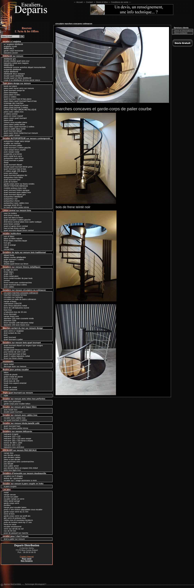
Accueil (79, 2)
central (6, 280)
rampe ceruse (9, 495)
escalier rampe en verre (13, 499)
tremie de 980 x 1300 (12, 443)
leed (4, 335)
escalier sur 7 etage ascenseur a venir (19, 480)
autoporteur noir (10, 199)
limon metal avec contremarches (17, 282)
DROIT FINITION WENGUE (15, 186)
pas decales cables (11, 457)
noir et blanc (8, 236)
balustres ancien (10, 53)
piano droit (7, 120)
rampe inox (7, 453)
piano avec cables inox (12, 112)
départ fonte (8, 255)
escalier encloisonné (11, 526)
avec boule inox (9, 410)
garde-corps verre (10, 503)
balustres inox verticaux (13, 447)
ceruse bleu (8, 249)
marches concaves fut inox (14, 295)
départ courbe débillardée (14, 257)
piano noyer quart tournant (14, 118)
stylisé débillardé (10, 72)
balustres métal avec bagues (15, 63)
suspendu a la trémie (12, 154)
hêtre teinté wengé (11, 501)
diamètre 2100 (9, 320)
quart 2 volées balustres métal (16, 356)
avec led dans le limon (12, 217)
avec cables (8, 287)
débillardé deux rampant (13, 74)
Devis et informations (183, 30)
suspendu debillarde (11, 69)
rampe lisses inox (10, 316)
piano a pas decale (11, 459)
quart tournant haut (11, 179)
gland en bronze (10, 379)
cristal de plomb (9, 374)
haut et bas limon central (13, 228)
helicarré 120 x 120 (11, 436)
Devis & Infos (102, 2)
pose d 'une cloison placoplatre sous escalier (22, 509)
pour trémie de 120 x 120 (13, 352)
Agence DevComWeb (12, 584)
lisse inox (7, 310)
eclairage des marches (12, 103)
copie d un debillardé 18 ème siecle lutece (21, 80)
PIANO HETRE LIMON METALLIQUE (19, 110)
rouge (5, 247)
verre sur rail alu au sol (12, 529)
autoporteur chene (11, 201)
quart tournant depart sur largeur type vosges (22, 345)
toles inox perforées (11, 401)
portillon (6, 505)
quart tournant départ (12, 131)
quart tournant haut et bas (14, 169)
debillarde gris (9, 59)
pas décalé (7, 464)
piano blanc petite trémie (13, 124)
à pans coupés (9, 486)
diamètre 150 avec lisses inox (15, 325)
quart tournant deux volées (14, 285)
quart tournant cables (12, 145)
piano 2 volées (9, 97)
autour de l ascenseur (12, 478)
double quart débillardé (13, 76)
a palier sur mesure (11, 143)
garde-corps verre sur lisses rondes (18, 184)
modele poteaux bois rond (14, 188)
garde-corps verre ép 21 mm (15, 512)
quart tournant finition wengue (15, 190)
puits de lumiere (10, 182)
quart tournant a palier (12, 339)
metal (5, 492)
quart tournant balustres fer (14, 175)
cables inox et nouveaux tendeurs (17, 520)
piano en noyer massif (12, 116)
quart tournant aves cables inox (16, 192)
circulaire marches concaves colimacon (20, 293)
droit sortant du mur (11, 333)
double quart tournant (12, 412)
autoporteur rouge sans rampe (16, 141)
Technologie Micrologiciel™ (35, 584)
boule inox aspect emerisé (14, 383)
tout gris (6, 243)
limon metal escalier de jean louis (17, 278)
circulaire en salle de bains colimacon (19, 299)
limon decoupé (9, 314)
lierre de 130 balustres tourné (15, 308)
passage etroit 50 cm (12, 205)
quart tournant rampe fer (13, 90)
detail (5, 162)
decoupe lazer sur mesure (14, 366)
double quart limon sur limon (15, 264)
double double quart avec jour (15, 61)
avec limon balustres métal (14, 306)
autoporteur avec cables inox (15, 203)
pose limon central (11, 224)
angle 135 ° (8, 274)
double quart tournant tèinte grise (17, 167)
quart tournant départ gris (14, 194)
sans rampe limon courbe (14, 150)
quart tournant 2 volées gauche (16, 148)
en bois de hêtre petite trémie (15, 207)
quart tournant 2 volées (13, 259)
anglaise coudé (9, 46)
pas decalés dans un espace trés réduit (20, 468)
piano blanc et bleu (11, 95)
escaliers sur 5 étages (12, 476)
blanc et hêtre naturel (12, 238)
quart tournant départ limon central (18, 230)
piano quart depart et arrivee (15, 105)
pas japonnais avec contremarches (18, 461)
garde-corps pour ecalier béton (16, 404)
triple (5, 395)
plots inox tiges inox (11, 470)
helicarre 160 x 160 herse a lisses (17, 441)
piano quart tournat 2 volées (15, 107)
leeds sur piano (9, 86)
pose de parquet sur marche (15, 533)
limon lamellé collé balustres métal (18, 323)
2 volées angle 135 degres (14, 171)
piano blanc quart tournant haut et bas (19, 101)
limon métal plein (10, 276)
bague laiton (8, 262)
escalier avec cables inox (13, 418)
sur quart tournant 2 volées (14, 420)
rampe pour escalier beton (14, 507)
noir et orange (9, 245)
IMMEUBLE (8, 48)
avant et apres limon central (15, 226)
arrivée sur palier (10, 497)
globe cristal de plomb (12, 377)
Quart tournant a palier (12, 160)
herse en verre (9, 524)
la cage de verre (10, 270)
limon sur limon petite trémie (15, 428)
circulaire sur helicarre (12, 297)
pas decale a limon (11, 455)
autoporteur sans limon (13, 158)
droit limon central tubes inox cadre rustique (21, 222)
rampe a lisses (9, 301)
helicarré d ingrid (10, 434)
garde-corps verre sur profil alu (16, 516)
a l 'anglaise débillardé (12, 44)
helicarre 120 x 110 (11, 445)
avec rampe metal (10, 152)
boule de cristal (9, 387)
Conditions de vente (119, 2)
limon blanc (8, 272)
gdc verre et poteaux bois (14, 518)
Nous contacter (180, 33)
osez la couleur (9, 213)
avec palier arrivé (10, 466)
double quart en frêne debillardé (16, 78)
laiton (5, 372)
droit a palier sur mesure (13, 539)
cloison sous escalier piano (14, 122)
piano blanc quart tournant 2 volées (18, 127)
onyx (5, 385)
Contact (89, 2)
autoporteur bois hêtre (12, 177)
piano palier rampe (11, 135)
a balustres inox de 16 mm (14, 312)
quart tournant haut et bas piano (16, 99)
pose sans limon (10, 173)
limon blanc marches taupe (14, 241)
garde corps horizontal (12, 51)
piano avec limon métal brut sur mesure (20, 133)
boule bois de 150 (10, 381)
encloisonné (8, 347)
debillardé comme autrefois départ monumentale (24, 67)
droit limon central (10, 215)
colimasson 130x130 (11, 303)
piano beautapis (10, 92)
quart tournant (9, 337)
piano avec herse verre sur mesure (18, 88)
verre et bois (8, 514)
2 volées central (9, 114)
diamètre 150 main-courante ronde (18, 318)
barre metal (8, 364)
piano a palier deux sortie (14, 129)
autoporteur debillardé (12, 197)
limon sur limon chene (12, 358)
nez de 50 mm (9, 531)
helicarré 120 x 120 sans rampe (16, 438)
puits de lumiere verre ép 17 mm (17, 522)
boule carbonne (9, 389)
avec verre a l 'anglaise (13, 331)
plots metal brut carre (12, 156)
